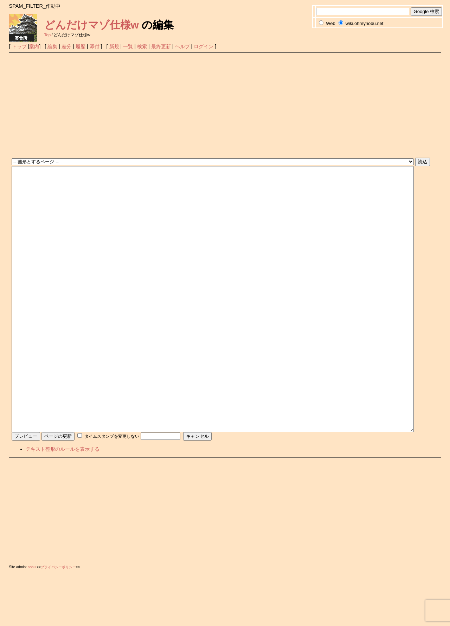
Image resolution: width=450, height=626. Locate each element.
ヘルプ (182, 46)
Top (47, 35)
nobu (32, 620)
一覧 (128, 46)
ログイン (203, 46)
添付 (94, 46)
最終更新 (161, 46)
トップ (19, 46)
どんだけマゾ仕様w (91, 25)
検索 (142, 46)
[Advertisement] (225, 106)
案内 (34, 46)
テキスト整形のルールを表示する (62, 502)
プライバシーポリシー (58, 620)
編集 (52, 46)
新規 (114, 46)
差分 (66, 46)
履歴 (80, 46)
